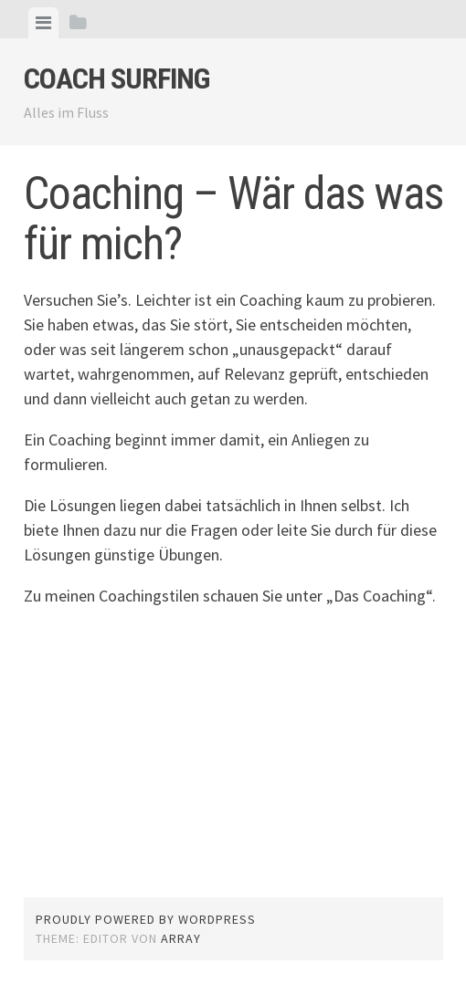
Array (181, 938)
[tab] (43, 22)
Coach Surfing (116, 78)
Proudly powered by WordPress (146, 919)
